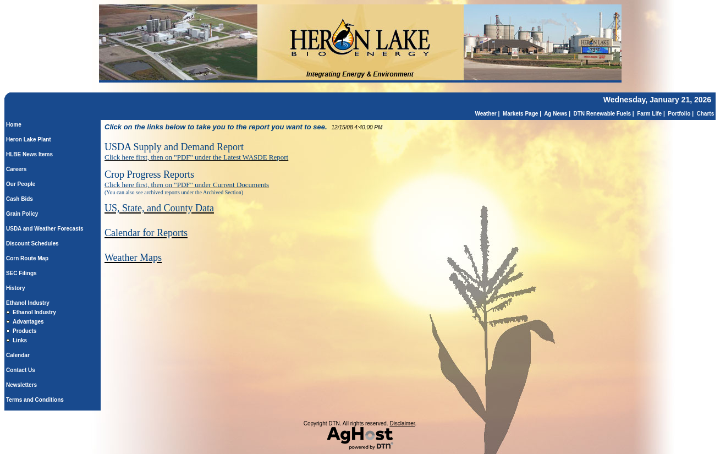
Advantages (28, 322)
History (15, 288)
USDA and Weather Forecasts (45, 229)
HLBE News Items (29, 154)
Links (20, 340)
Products (24, 331)
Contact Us (20, 370)
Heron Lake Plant (28, 139)
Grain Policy (22, 214)
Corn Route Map (27, 258)
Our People (20, 184)
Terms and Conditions (35, 400)
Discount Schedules (32, 243)
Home (13, 125)
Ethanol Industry (28, 303)
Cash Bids (19, 199)
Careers (16, 169)
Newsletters (21, 385)
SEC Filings (21, 273)
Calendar (18, 355)
